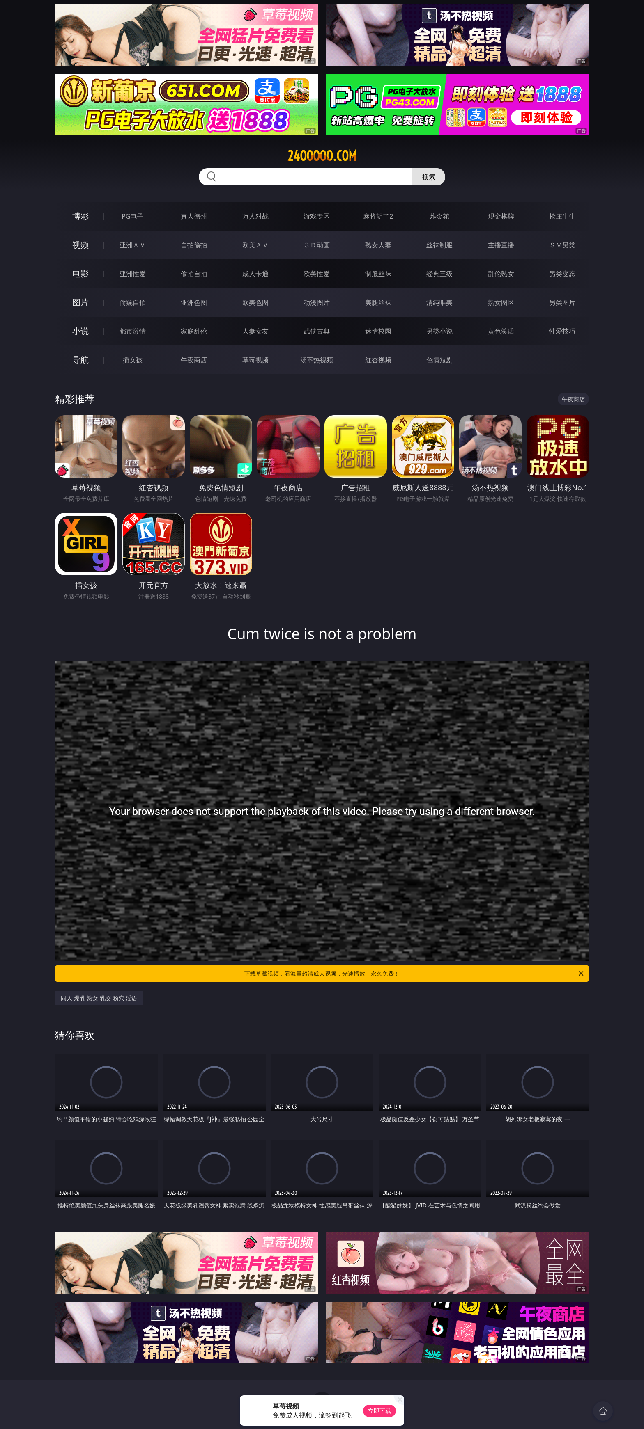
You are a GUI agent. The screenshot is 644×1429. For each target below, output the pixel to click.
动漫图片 (317, 302)
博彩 (80, 216)
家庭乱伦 (194, 331)
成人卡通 (255, 273)
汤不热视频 (316, 359)
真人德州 (194, 216)
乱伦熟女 (501, 273)
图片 (80, 302)
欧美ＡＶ (255, 244)
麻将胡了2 (378, 216)
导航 (80, 359)
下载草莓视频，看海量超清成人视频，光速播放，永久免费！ (414, 974)
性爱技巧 (562, 331)
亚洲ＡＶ (133, 244)
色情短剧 (439, 359)
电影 (80, 273)
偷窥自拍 (133, 302)
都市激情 (133, 331)
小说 (80, 330)
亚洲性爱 (133, 273)
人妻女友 (255, 331)
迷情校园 (378, 331)
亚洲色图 (194, 302)
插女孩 (133, 359)
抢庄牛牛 (562, 216)
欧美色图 (255, 302)
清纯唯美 (439, 302)
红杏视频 (378, 359)
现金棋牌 (501, 216)
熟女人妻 (378, 244)
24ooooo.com (322, 156)
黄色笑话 (501, 331)
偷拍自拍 (194, 273)
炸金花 (439, 216)
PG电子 (132, 216)
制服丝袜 (378, 273)
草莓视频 (255, 359)
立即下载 (379, 1411)
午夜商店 (194, 359)
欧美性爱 (317, 273)
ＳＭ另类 (562, 244)
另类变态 (562, 273)
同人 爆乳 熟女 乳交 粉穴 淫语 (99, 998)
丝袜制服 (439, 244)
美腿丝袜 (378, 302)
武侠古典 (317, 331)
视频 (80, 244)
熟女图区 (501, 302)
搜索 (428, 176)
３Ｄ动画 (317, 244)
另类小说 (439, 331)
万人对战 (255, 216)
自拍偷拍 (194, 244)
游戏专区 (317, 216)
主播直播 (501, 244)
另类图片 (562, 302)
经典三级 (439, 273)
